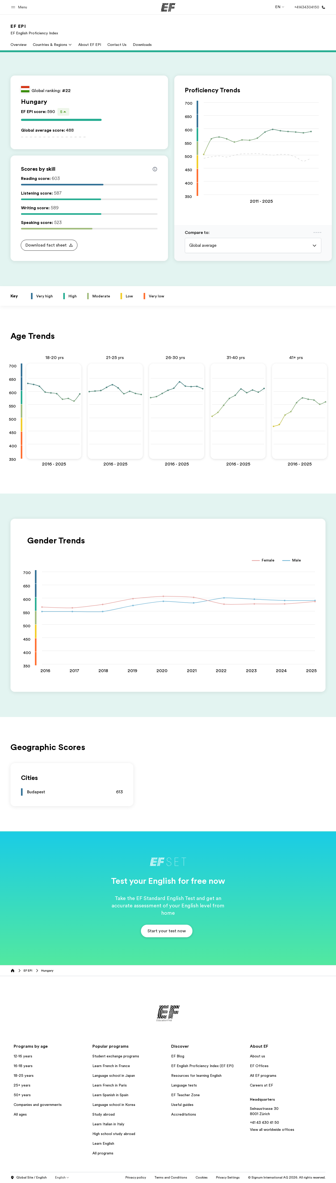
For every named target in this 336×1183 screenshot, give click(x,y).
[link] (34, 29)
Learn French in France (111, 1066)
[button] (19, 7)
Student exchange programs (115, 1056)
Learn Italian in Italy (108, 1124)
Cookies (225, 1177)
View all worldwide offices (272, 1129)
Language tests (184, 1085)
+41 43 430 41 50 (264, 1122)
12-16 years (23, 1056)
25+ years (22, 1085)
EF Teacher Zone (185, 1095)
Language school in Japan (113, 1075)
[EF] (168, 7)
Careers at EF (261, 1085)
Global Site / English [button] (28, 1178)
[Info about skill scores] (155, 169)
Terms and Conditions (194, 1177)
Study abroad (103, 1114)
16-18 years (23, 1066)
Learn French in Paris (109, 1085)
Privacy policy (159, 1177)
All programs (102, 1153)
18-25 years (24, 1075)
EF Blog (177, 1056)
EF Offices (259, 1066)
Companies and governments (38, 1104)
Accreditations (183, 1114)
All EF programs (263, 1075)
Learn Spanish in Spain (110, 1095)
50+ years (22, 1095)
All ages (20, 1114)
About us (257, 1056)
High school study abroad (113, 1134)
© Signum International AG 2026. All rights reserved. (287, 1177)
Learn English (103, 1143)
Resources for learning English (196, 1075)
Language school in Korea (113, 1104)
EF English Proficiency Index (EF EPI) (202, 1066)
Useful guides (182, 1104)
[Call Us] (309, 7)
